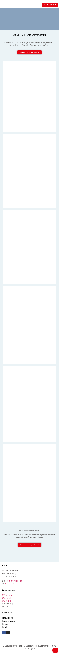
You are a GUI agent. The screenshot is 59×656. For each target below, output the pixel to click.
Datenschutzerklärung (8, 621)
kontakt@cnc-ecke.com (14, 580)
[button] (17, 4)
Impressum (5, 624)
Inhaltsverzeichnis (7, 618)
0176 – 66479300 (11, 583)
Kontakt (4, 627)
